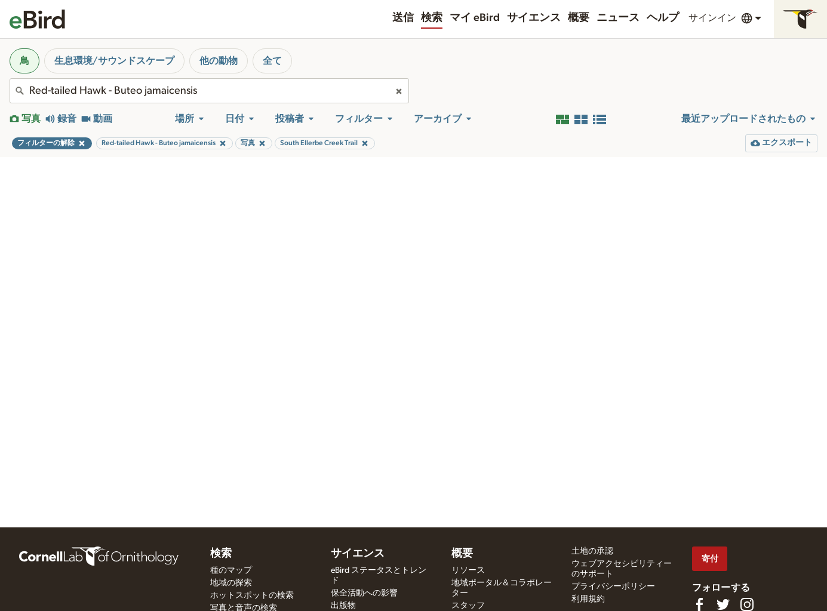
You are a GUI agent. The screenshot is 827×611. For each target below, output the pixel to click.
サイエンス (534, 18)
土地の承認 (592, 551)
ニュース (618, 18)
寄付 (710, 558)
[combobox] (209, 91)
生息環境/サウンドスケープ (114, 61)
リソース (468, 570)
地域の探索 (231, 583)
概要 (578, 18)
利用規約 (588, 599)
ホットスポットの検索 (252, 595)
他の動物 (218, 61)
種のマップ (231, 570)
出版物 (343, 605)
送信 (403, 18)
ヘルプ (663, 18)
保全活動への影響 (364, 593)
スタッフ (468, 605)
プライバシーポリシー (613, 586)
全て (272, 61)
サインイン (712, 18)
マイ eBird (475, 18)
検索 (431, 18)
